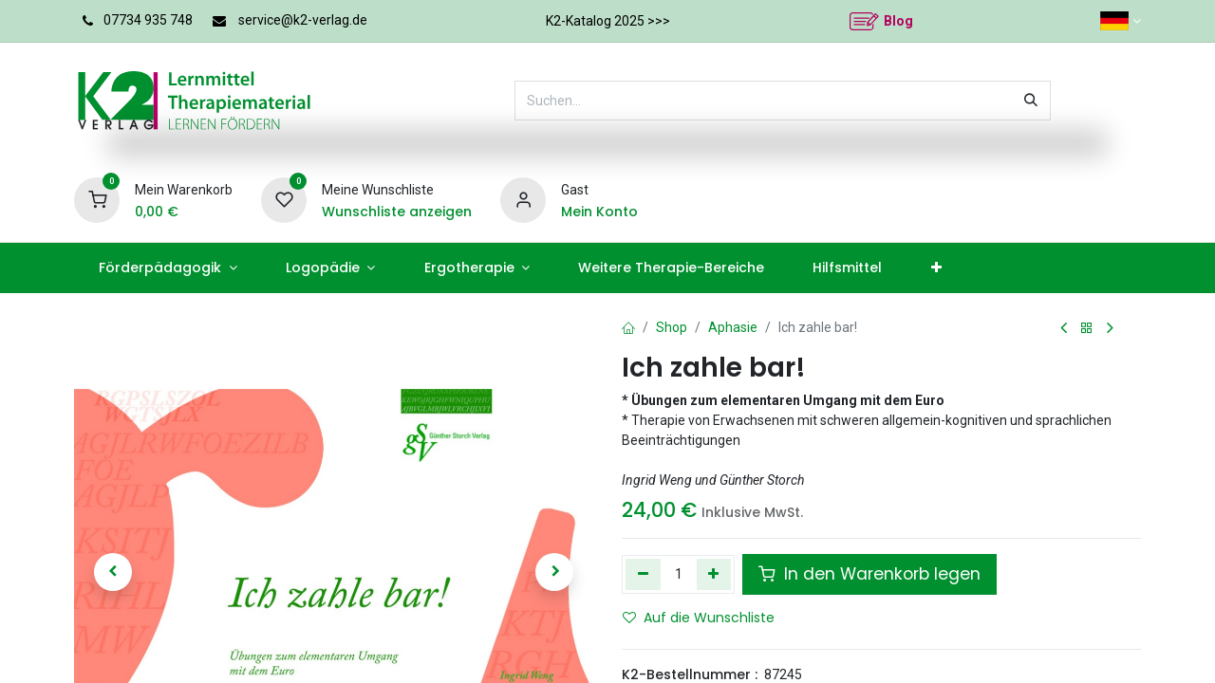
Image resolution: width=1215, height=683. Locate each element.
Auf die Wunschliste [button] (699, 617)
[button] (113, 572)
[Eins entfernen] (643, 574)
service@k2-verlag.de (302, 20)
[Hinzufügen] (714, 574)
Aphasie (732, 327)
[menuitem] (167, 268)
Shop (671, 327)
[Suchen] (1031, 101)
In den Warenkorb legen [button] (869, 574)
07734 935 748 (148, 20)
